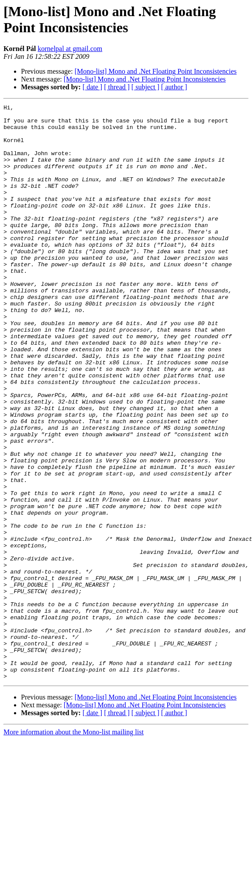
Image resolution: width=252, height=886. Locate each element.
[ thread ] (117, 87)
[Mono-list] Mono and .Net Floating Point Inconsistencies (156, 71)
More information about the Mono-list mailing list (73, 847)
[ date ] (92, 87)
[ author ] (174, 87)
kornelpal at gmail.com (70, 48)
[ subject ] (145, 87)
